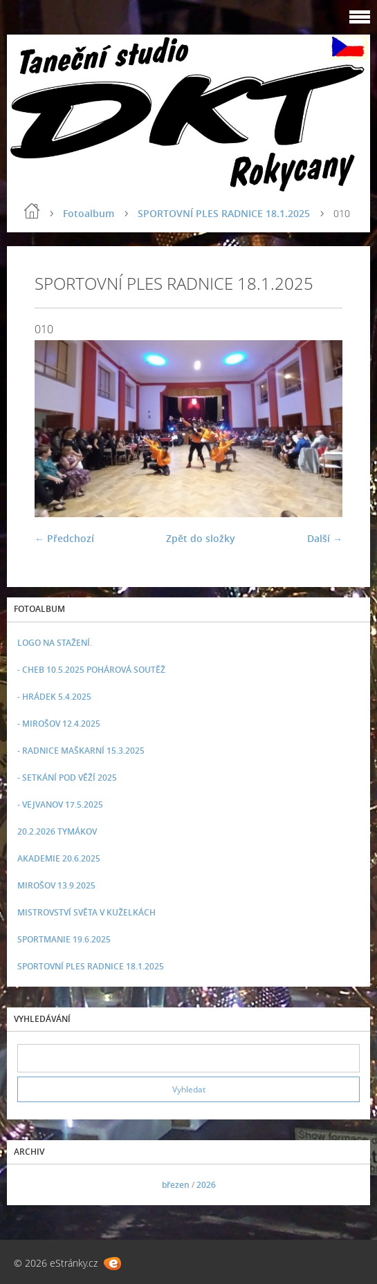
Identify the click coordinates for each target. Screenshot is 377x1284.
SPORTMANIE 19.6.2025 (64, 939)
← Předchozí (64, 538)
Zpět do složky (200, 538)
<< (32, 1185)
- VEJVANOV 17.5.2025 (60, 804)
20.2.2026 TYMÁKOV (57, 831)
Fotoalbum (88, 213)
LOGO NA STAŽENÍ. (54, 643)
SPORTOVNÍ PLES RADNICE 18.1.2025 (224, 213)
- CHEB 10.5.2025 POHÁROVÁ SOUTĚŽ (91, 670)
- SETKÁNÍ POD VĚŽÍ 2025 (67, 777)
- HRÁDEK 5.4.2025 (54, 697)
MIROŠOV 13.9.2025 (56, 885)
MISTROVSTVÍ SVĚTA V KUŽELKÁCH (86, 912)
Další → (324, 538)
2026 (206, 1185)
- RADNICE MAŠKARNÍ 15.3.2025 (81, 750)
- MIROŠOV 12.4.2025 (58, 723)
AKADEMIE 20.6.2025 (58, 858)
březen (176, 1185)
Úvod (31, 211)
